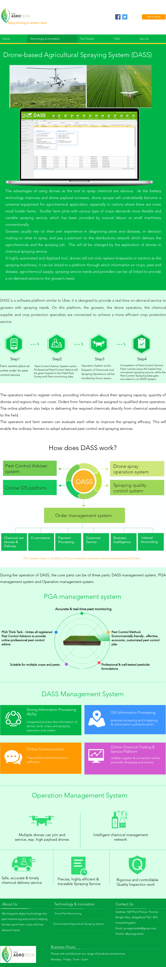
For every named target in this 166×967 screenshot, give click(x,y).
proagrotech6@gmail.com (140, 928)
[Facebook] (117, 17)
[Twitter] (124, 17)
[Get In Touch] (154, 17)
